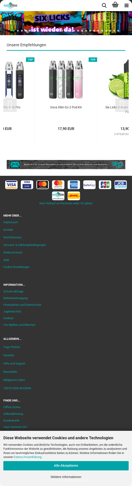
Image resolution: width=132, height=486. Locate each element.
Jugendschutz (12, 311)
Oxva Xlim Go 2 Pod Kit (66, 107)
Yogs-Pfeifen (11, 347)
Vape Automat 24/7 (15, 427)
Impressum (10, 222)
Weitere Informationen (66, 477)
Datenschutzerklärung (27, 457)
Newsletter (10, 371)
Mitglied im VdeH (14, 380)
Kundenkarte (11, 420)
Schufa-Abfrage (13, 291)
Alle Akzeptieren (66, 465)
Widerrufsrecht (12, 252)
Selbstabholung (13, 413)
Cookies (8, 318)
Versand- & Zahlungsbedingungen (24, 245)
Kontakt (8, 229)
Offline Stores (12, 407)
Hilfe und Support (14, 363)
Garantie (8, 355)
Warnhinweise (12, 237)
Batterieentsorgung (15, 298)
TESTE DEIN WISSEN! (17, 388)
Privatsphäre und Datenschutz (22, 304)
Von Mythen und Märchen (19, 324)
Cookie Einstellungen (16, 267)
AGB (6, 260)
